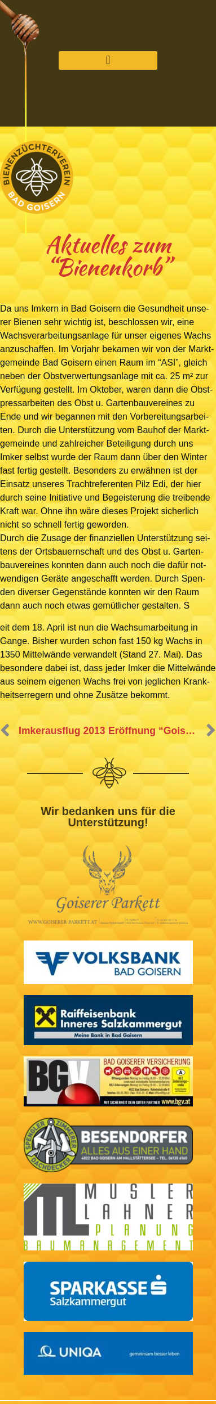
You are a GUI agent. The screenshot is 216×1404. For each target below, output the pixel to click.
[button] (108, 60)
